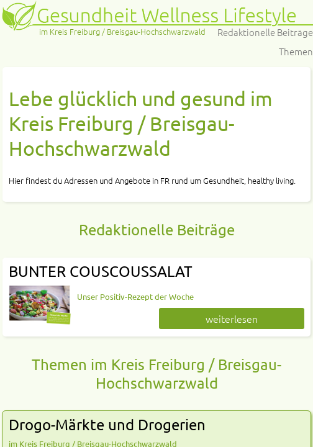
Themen (296, 51)
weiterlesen (232, 318)
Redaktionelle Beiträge (265, 31)
